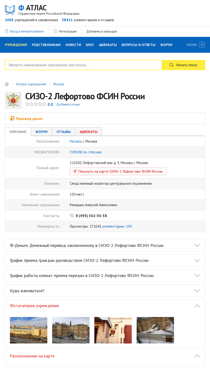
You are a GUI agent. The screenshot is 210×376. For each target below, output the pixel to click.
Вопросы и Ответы (138, 45)
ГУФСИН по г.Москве (86, 152)
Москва (58, 84)
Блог (90, 45)
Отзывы (63, 132)
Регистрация (68, 31)
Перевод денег (26, 118)
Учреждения (16, 45)
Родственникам (46, 45)
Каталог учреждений (31, 84)
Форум (166, 45)
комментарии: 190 (117, 226)
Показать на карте (120, 171)
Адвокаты (108, 45)
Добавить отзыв (68, 104)
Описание (18, 132)
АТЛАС (48, 9)
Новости (73, 45)
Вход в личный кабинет (27, 31)
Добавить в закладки (101, 31)
